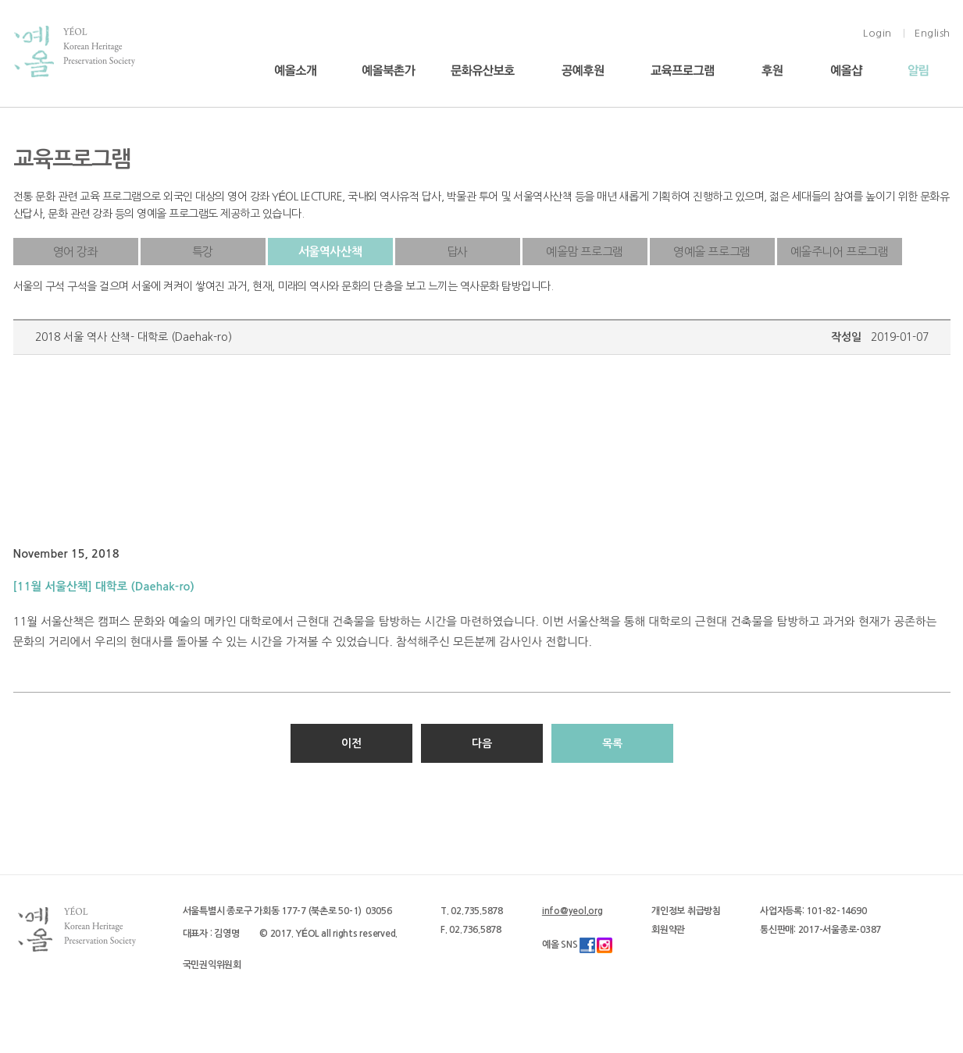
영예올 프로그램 (712, 251)
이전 (351, 743)
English (933, 33)
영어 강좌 (75, 251)
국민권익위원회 (212, 965)
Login (877, 33)
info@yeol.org (572, 911)
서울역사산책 (330, 251)
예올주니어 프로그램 (839, 251)
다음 (482, 743)
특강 (202, 251)
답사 (457, 251)
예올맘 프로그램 (584, 251)
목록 (612, 743)
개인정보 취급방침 (686, 911)
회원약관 (668, 929)
